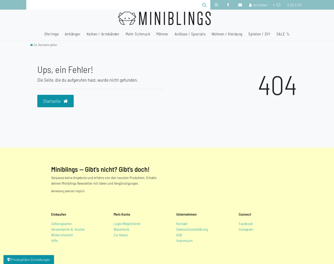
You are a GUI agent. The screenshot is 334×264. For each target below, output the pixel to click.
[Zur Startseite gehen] (43, 45)
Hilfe (54, 240)
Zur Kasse (121, 235)
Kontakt (182, 223)
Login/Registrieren (127, 223)
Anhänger (73, 33)
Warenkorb (121, 229)
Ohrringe (51, 33)
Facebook (246, 223)
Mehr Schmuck (138, 33)
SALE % (283, 33)
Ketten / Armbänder (103, 33)
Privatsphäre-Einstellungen (29, 259)
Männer (162, 33)
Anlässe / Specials (190, 33)
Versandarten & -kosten (68, 229)
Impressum (184, 240)
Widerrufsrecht (62, 235)
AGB (179, 235)
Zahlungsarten (61, 223)
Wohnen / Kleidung (226, 33)
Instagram (246, 229)
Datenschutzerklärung (192, 229)
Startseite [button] (55, 101)
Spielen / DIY (259, 33)
